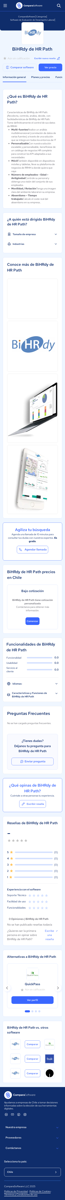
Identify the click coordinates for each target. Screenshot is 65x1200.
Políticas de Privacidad (16, 1191)
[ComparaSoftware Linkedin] (6, 1114)
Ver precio (50, 67)
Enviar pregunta (32, 761)
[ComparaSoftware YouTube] (12, 1114)
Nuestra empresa (32, 1127)
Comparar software (20, 67)
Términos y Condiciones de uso (20, 1194)
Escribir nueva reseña (47, 58)
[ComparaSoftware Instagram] (25, 1114)
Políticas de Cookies (40, 1191)
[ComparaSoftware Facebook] (19, 1114)
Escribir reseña (32, 804)
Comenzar (32, 621)
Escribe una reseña (51, 935)
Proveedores (32, 1138)
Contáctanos (32, 1148)
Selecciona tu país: (15, 1161)
